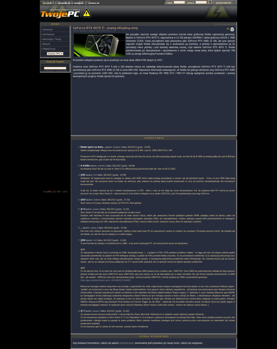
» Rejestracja (48, 48)
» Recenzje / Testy (51, 39)
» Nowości (47, 29)
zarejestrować (126, 343)
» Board (45, 43)
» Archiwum (47, 34)
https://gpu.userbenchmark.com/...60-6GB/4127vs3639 (105, 280)
